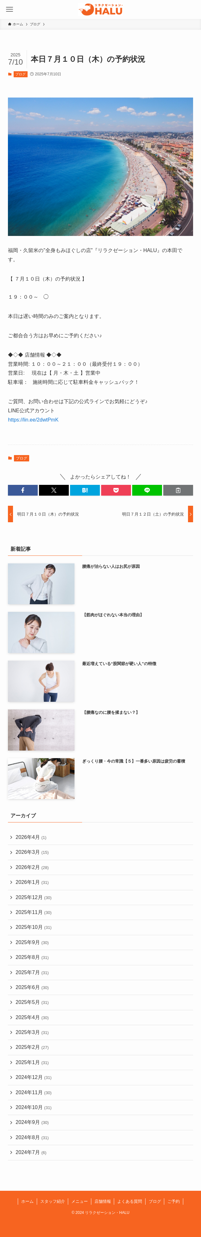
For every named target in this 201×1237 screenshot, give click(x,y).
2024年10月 (33, 1107)
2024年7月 (31, 1152)
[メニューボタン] (9, 9)
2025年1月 (32, 1062)
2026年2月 (32, 867)
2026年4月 (31, 837)
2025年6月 (32, 987)
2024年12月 (33, 1077)
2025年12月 (33, 897)
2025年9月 (32, 942)
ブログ (20, 74)
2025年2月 (32, 1047)
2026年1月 (32, 882)
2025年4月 (32, 1017)
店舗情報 (102, 1201)
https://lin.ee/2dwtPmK (33, 419)
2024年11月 (33, 1092)
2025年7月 (32, 972)
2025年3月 (32, 1032)
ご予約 (173, 1201)
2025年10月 (33, 927)
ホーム (27, 1201)
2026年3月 (32, 852)
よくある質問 (129, 1201)
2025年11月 (33, 912)
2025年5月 (32, 1002)
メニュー (79, 1201)
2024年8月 (32, 1137)
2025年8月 (32, 957)
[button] (23, 490)
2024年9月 (32, 1122)
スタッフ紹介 (52, 1201)
